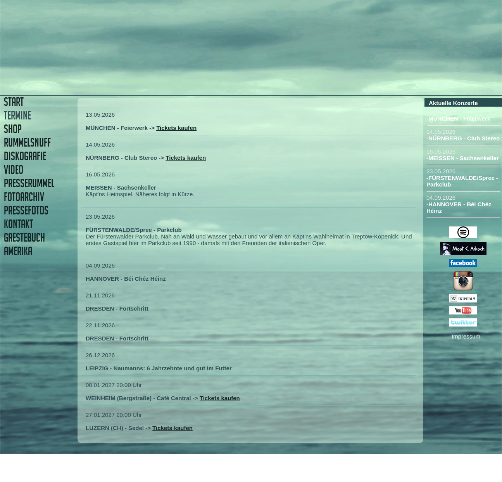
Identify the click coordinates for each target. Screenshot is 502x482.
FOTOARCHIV (24, 196)
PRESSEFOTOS (26, 210)
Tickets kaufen (176, 127)
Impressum (466, 336)
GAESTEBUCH (24, 237)
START (14, 101)
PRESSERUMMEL (29, 183)
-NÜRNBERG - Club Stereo (463, 138)
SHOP (13, 129)
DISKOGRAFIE (25, 156)
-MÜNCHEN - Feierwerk (458, 118)
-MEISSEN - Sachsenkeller (462, 158)
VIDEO (13, 169)
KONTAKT (18, 224)
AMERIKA (18, 251)
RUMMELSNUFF (27, 142)
